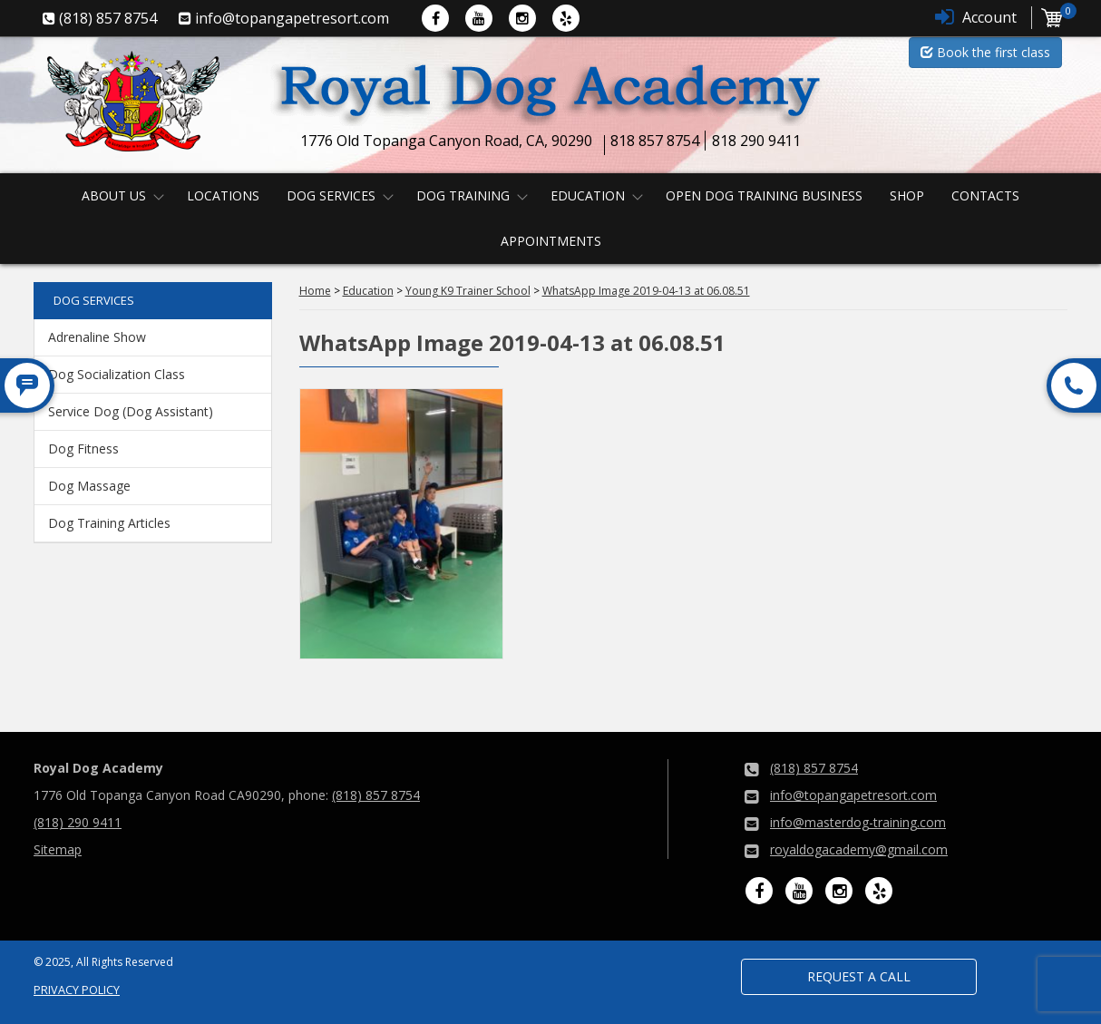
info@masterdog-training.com (858, 822)
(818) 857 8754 (376, 795)
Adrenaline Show (97, 337)
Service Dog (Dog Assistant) (130, 411)
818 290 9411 (756, 141)
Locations (223, 195)
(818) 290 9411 (78, 822)
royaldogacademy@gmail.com (859, 849)
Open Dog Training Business (764, 195)
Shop (907, 195)
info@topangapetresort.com (853, 795)
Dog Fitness (83, 448)
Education (587, 195)
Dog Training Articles (109, 523)
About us (114, 195)
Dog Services (331, 195)
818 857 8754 (654, 141)
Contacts (985, 195)
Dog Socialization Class (116, 374)
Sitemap (58, 849)
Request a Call (859, 976)
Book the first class (985, 52)
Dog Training (463, 195)
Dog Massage (89, 485)
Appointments (551, 240)
